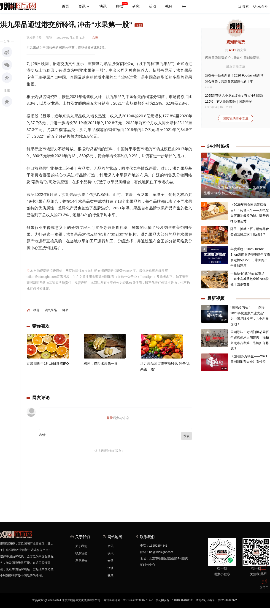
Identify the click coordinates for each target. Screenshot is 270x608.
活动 (152, 6)
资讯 (84, 6)
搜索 (243, 7)
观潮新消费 (236, 42)
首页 (65, 6)
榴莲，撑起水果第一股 (100, 373)
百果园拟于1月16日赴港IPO (46, 373)
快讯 (103, 6)
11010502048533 (182, 600)
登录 (109, 418)
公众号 (260, 7)
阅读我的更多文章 (235, 118)
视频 (169, 6)
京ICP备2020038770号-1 (138, 600)
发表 (186, 436)
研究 (136, 6)
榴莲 (36, 310)
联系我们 (81, 553)
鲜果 (65, 310)
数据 (122, 4)
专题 (110, 560)
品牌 (95, 37)
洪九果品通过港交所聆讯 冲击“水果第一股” (165, 376)
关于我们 (81, 546)
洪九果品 (51, 310)
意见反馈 (81, 560)
